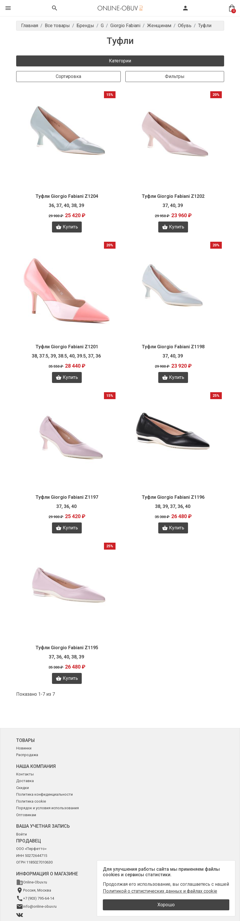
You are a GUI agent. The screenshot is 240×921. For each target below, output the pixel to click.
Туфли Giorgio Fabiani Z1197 (67, 497)
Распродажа (27, 755)
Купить (67, 227)
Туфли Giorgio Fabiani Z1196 (173, 497)
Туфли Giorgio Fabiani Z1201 (67, 346)
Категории (120, 61)
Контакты (25, 774)
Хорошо (166, 904)
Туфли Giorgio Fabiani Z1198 (173, 346)
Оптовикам (26, 815)
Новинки (23, 748)
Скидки (22, 788)
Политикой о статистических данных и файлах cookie (160, 891)
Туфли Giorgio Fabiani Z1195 (67, 647)
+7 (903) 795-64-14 (38, 898)
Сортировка (68, 76)
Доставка (25, 781)
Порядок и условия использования (47, 808)
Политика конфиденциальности (44, 794)
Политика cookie (31, 801)
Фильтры (175, 76)
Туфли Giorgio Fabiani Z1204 (67, 196)
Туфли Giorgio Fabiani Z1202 (173, 196)
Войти (21, 834)
